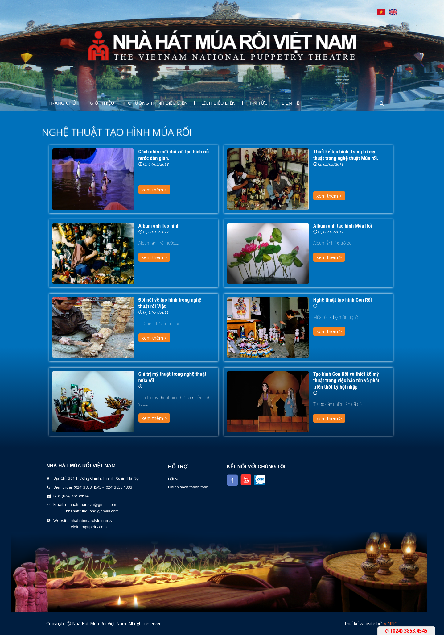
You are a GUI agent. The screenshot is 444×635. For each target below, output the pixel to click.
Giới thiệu (102, 103)
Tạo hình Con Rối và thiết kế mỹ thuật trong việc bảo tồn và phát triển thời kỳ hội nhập (346, 380)
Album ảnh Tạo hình (159, 226)
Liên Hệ (290, 103)
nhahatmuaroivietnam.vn (92, 520)
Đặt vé (173, 479)
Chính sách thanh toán (188, 487)
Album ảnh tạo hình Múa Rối (342, 226)
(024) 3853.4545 (406, 630)
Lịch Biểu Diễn (218, 103)
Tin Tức (258, 103)
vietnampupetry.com (89, 526)
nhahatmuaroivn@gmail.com (90, 504)
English (393, 12)
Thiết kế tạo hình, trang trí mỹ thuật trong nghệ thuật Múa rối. (346, 154)
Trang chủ (62, 103)
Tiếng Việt (381, 12)
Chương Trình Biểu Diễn (157, 103)
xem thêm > (154, 189)
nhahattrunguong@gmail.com (92, 511)
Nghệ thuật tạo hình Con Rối (342, 300)
